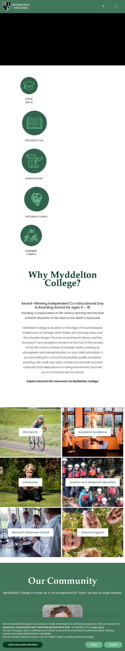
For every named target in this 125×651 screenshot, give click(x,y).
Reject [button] (94, 644)
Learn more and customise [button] (22, 644)
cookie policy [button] (97, 627)
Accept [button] (113, 644)
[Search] (103, 6)
